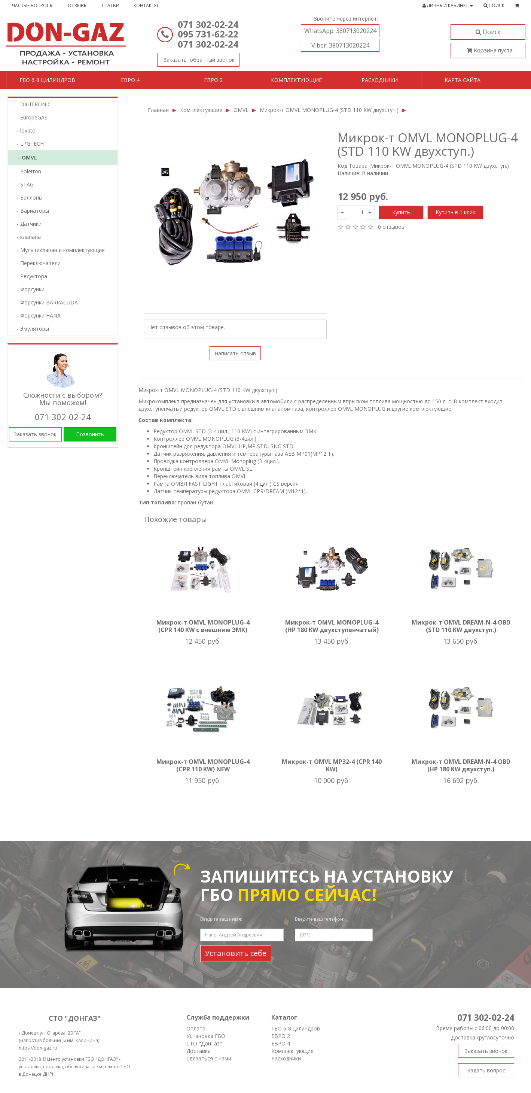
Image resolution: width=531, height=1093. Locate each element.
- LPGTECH (28, 143)
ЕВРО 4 (280, 1043)
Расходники (379, 80)
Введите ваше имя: (221, 919)
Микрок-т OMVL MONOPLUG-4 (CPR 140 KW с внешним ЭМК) (203, 626)
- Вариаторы (30, 210)
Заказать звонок (196, 58)
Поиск (488, 32)
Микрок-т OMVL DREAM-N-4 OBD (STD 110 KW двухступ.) (461, 626)
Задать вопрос (486, 1070)
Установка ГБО (205, 1035)
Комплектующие (296, 80)
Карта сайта (462, 80)
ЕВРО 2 (280, 1035)
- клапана (26, 236)
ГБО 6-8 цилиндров (47, 80)
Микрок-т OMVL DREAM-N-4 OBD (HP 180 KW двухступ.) (461, 765)
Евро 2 (213, 80)
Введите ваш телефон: (319, 919)
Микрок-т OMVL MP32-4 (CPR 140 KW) (332, 765)
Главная (158, 109)
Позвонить (90, 434)
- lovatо (24, 130)
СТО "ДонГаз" (204, 1043)
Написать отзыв (235, 353)
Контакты (146, 5)
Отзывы (78, 5)
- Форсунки (28, 289)
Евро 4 (130, 80)
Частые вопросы (33, 5)
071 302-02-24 (208, 24)
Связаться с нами (208, 1058)
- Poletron (26, 171)
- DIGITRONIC (31, 104)
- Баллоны (27, 197)
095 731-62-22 (208, 34)
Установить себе (235, 953)
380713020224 (340, 31)
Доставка (198, 1050)
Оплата (195, 1028)
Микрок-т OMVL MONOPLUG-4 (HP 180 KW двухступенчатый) (332, 626)
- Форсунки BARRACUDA (45, 302)
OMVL (241, 109)
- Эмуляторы (30, 328)
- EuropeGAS (30, 117)
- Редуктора (29, 276)
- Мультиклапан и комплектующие (58, 249)
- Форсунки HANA (36, 315)
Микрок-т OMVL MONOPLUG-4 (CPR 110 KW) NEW (203, 765)
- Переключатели (36, 263)
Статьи (110, 5)
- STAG (23, 184)
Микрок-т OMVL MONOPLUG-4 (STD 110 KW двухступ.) (329, 109)
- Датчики (27, 223)
